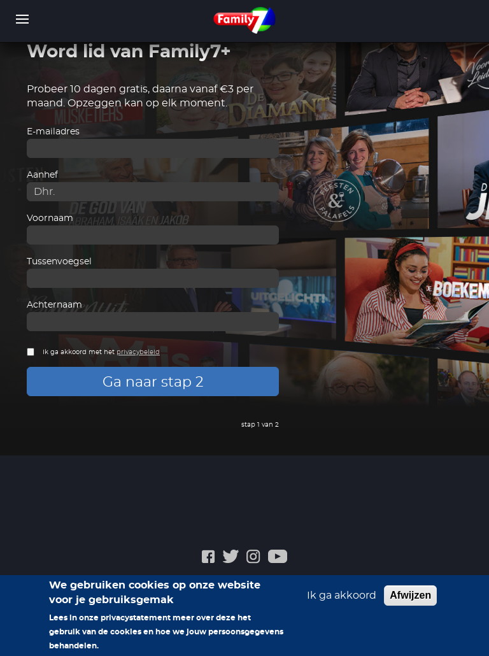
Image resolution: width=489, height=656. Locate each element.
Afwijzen (410, 595)
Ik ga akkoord (341, 595)
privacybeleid (138, 352)
